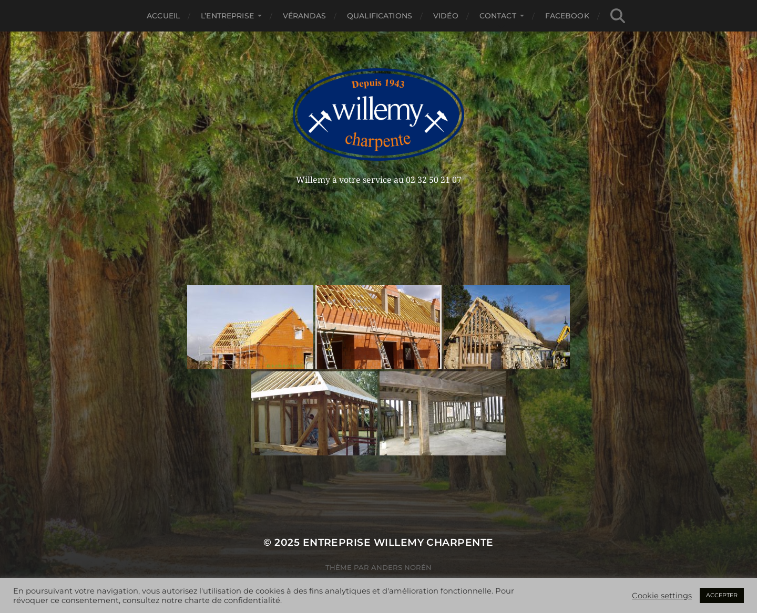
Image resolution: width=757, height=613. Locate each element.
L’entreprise (227, 15)
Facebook (567, 15)
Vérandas (304, 15)
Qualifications (379, 15)
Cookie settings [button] (662, 595)
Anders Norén (401, 567)
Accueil (163, 15)
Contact (497, 15)
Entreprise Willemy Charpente (398, 542)
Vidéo (445, 15)
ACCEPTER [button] (722, 595)
